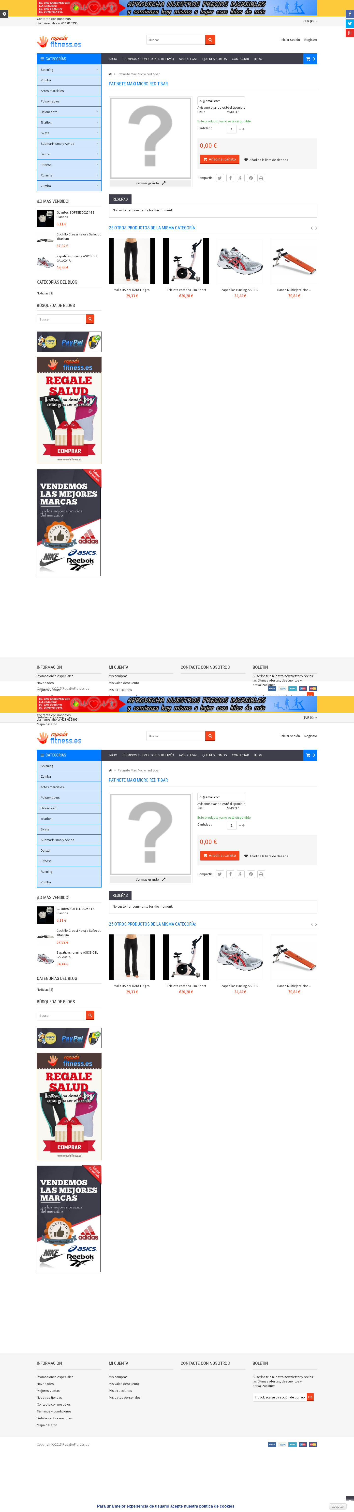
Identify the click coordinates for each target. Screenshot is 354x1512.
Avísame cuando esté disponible (221, 107)
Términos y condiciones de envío (148, 59)
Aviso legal (188, 59)
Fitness (69, 164)
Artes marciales (52, 90)
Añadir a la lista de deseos (266, 160)
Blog (258, 59)
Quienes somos (214, 59)
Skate (69, 133)
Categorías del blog (57, 282)
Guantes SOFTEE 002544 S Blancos (76, 214)
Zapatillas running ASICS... (240, 290)
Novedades (45, 687)
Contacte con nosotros (54, 18)
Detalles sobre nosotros (55, 722)
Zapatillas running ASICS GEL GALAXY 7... (77, 258)
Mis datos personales (125, 701)
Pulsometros (50, 101)
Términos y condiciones (54, 715)
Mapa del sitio (47, 729)
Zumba (46, 80)
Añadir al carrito (222, 159)
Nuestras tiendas (49, 701)
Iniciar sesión (290, 39)
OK (310, 701)
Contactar (240, 59)
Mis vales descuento (124, 687)
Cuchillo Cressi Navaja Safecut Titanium (79, 236)
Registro (310, 39)
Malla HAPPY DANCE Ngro (132, 290)
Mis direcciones (120, 694)
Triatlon (69, 122)
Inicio (113, 59)
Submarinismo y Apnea (69, 143)
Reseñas (120, 199)
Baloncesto (69, 112)
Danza (69, 154)
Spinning (69, 69)
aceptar (338, 1507)
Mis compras (118, 681)
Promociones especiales (55, 681)
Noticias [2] (45, 293)
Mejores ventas (48, 694)
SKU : (201, 112)
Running (69, 175)
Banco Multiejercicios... (294, 290)
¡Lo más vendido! (53, 201)
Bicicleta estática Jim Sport (186, 290)
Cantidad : (204, 128)
